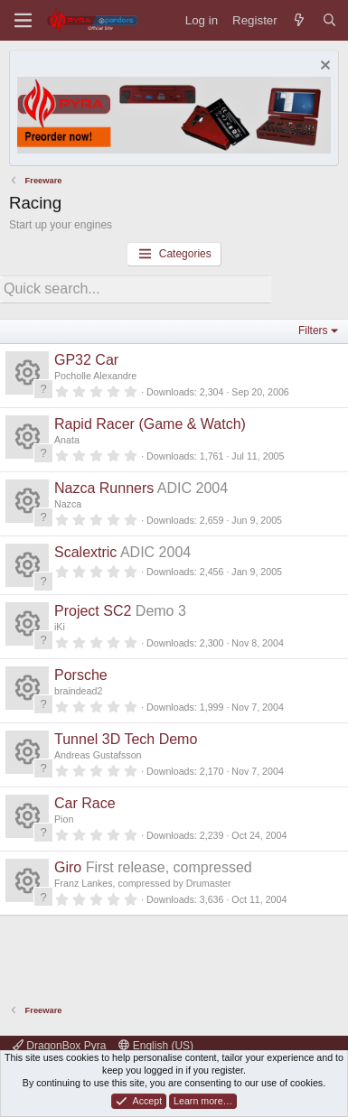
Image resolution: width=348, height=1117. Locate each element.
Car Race (85, 803)
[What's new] (300, 20)
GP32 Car (86, 360)
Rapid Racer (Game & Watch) (150, 424)
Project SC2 (92, 611)
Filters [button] (313, 330)
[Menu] (23, 20)
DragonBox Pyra (59, 1045)
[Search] (329, 20)
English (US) (155, 1045)
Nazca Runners (104, 488)
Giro (67, 867)
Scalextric (85, 552)
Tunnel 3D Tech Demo (125, 739)
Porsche (81, 675)
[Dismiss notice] (323, 67)
